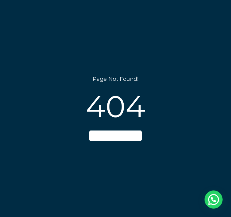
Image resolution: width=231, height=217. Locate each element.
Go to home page (115, 135)
